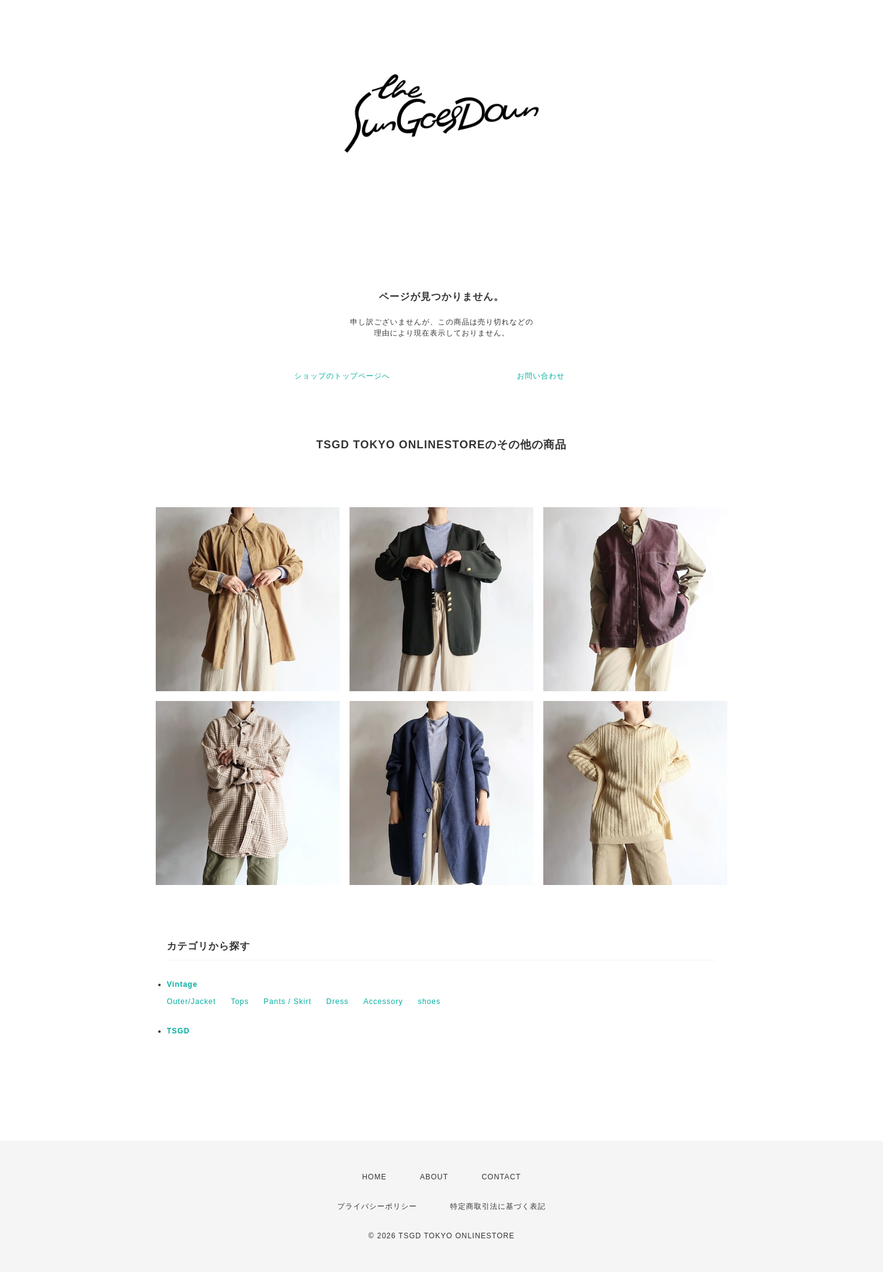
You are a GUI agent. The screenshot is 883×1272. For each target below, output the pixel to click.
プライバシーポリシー (377, 1206)
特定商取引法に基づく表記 (498, 1206)
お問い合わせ (541, 376)
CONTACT (501, 1177)
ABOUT (434, 1177)
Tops (239, 1001)
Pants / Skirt (288, 1001)
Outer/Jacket (191, 1001)
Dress (337, 1001)
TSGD (178, 1031)
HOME (374, 1177)
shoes (429, 1001)
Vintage (182, 984)
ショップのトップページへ (342, 376)
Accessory (383, 1001)
